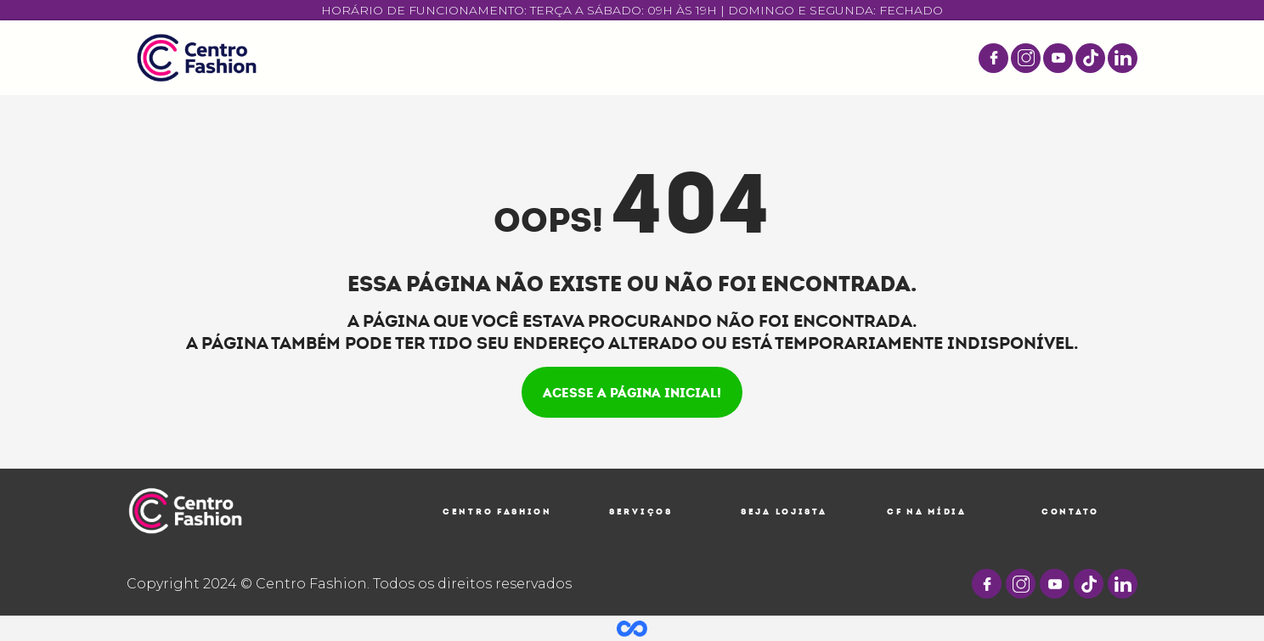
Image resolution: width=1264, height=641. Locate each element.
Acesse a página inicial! (632, 393)
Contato (1070, 511)
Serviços (641, 511)
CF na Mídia (927, 511)
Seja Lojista (784, 511)
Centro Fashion (497, 511)
